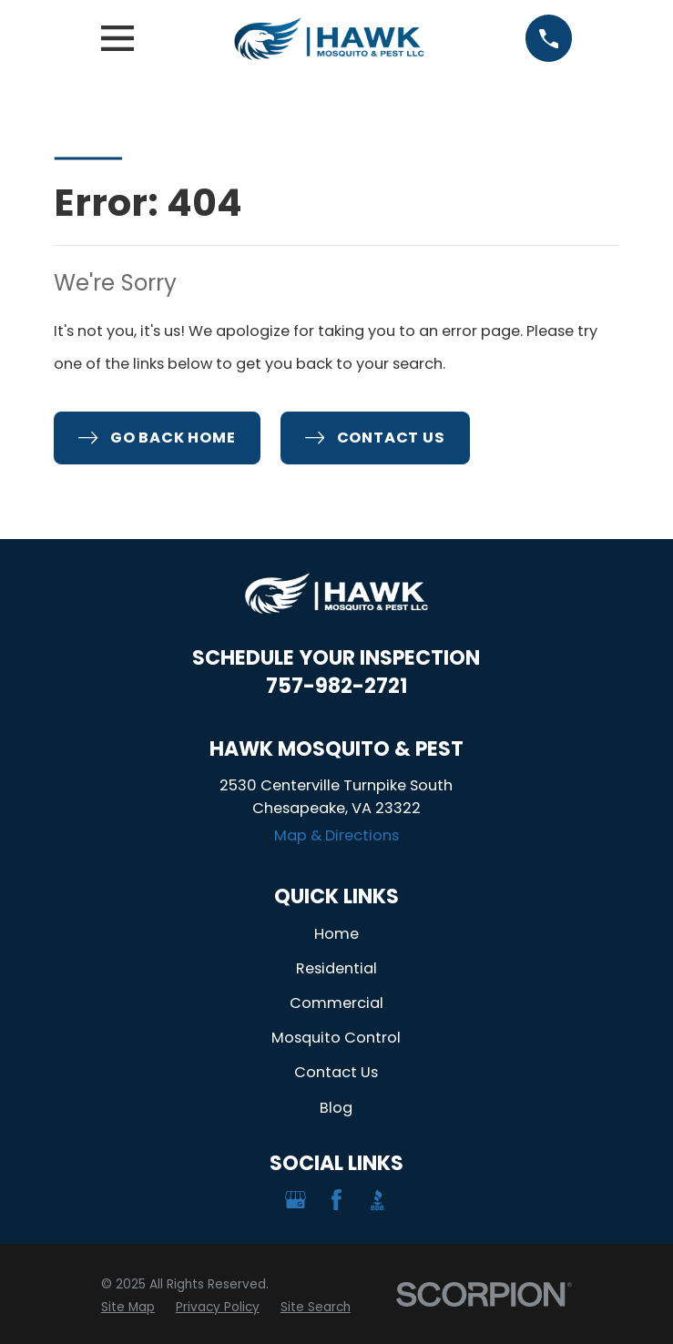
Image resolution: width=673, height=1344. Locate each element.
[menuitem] (128, 1307)
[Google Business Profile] (295, 1199)
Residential (336, 968)
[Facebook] (336, 1199)
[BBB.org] (377, 1199)
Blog (336, 1107)
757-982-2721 (336, 686)
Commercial (336, 1003)
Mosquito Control (336, 1037)
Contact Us (336, 1072)
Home (336, 933)
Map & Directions (336, 835)
